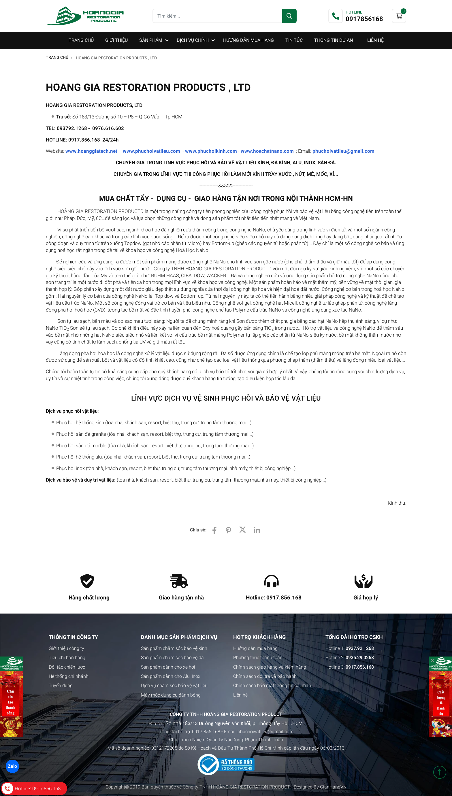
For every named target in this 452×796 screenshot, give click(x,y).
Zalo (12, 766)
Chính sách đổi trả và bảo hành (265, 676)
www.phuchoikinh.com (211, 151)
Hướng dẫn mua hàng (255, 648)
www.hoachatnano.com (267, 151)
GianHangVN (333, 787)
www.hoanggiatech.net (91, 151)
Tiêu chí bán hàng (67, 657)
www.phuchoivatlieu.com (151, 151)
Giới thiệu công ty (66, 648)
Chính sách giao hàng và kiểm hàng (269, 667)
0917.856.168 (206, 731)
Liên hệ (240, 695)
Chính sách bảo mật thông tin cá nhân (272, 685)
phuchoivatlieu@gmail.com (343, 151)
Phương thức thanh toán (257, 657)
